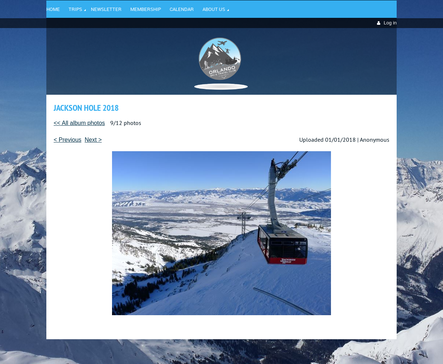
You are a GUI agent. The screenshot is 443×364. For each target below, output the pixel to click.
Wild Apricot (333, 350)
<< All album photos (79, 123)
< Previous (67, 140)
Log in (390, 23)
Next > (93, 140)
